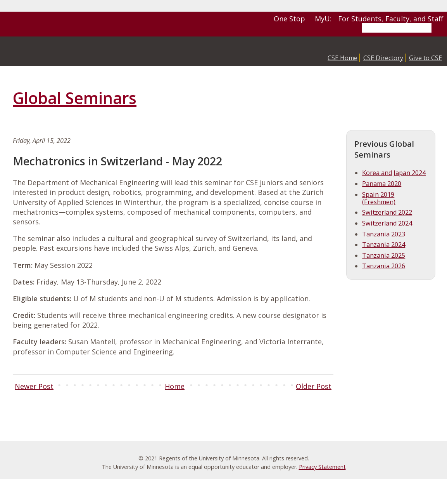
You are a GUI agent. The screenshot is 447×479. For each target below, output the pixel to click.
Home (175, 386)
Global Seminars (74, 98)
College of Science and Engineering (72, 51)
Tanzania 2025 (383, 255)
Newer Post (34, 386)
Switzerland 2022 (387, 212)
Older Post (313, 386)
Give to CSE (425, 58)
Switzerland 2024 (387, 223)
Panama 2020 (381, 183)
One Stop (289, 18)
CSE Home (342, 58)
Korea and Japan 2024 (394, 172)
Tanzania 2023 (383, 234)
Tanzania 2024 (383, 244)
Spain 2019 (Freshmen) (378, 198)
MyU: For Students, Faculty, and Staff (379, 18)
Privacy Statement (322, 466)
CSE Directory (383, 58)
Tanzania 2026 (383, 266)
